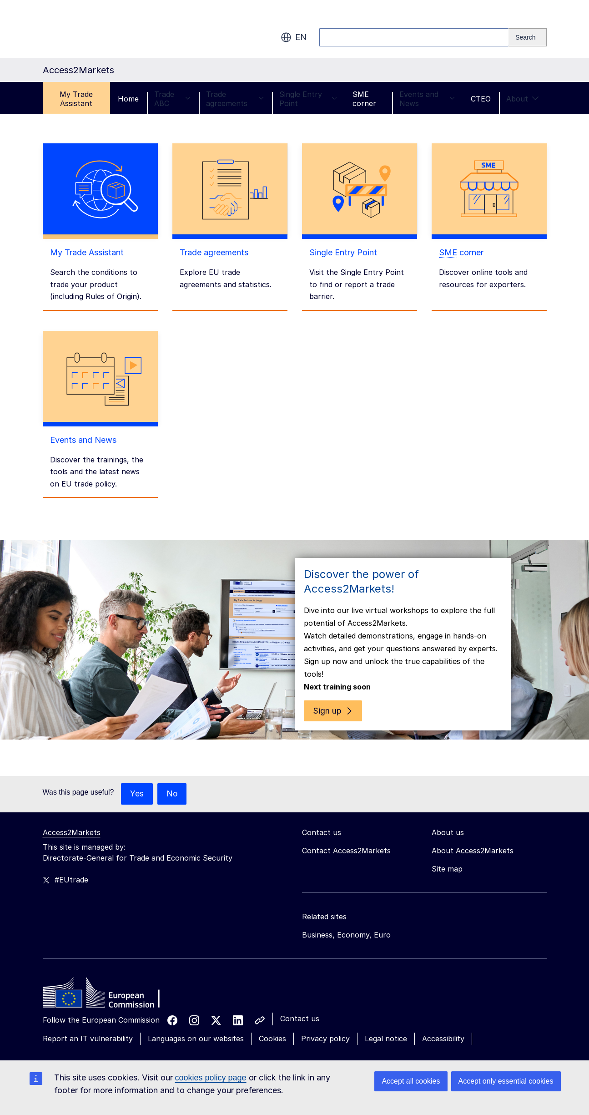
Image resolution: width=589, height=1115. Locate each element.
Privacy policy (325, 1029)
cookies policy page (211, 1077)
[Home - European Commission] (109, 985)
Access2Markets (72, 822)
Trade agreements (235, 99)
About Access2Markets (472, 841)
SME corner (364, 99)
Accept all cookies (411, 1081)
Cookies (272, 1029)
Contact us (299, 1009)
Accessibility (443, 1029)
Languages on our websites (196, 1029)
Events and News (427, 99)
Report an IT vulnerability (88, 1029)
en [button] (294, 37)
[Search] (527, 37)
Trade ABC (172, 99)
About (522, 98)
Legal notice (386, 1029)
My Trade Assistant (76, 99)
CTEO (481, 98)
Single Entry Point (308, 99)
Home (128, 98)
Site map (447, 859)
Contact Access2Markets (346, 841)
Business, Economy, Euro (346, 925)
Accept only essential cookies (506, 1081)
